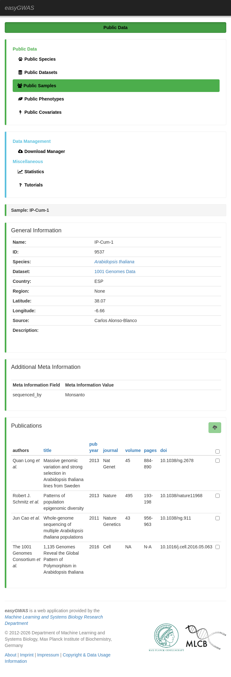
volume (133, 450)
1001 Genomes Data (114, 271)
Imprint (27, 654)
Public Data (115, 27)
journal (110, 450)
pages (150, 450)
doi (163, 450)
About (10, 654)
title (47, 450)
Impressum (48, 654)
